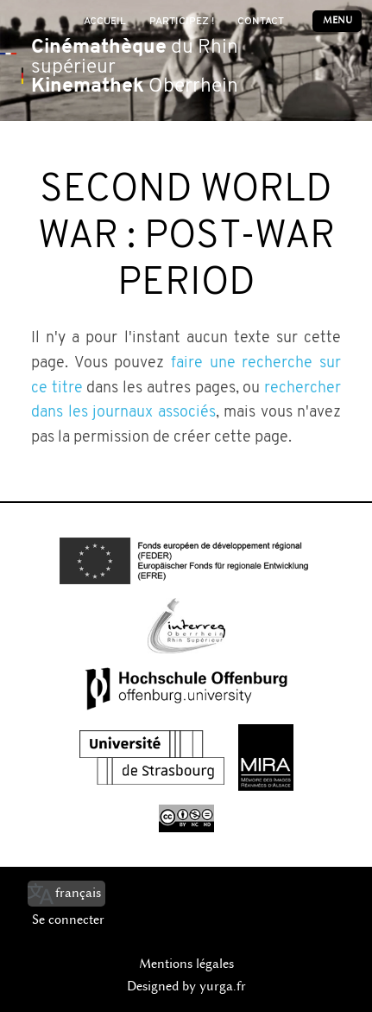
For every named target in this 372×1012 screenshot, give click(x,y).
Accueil (105, 21)
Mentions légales (186, 963)
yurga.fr (222, 986)
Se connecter (68, 919)
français (78, 893)
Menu (337, 20)
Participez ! (181, 21)
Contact (260, 21)
